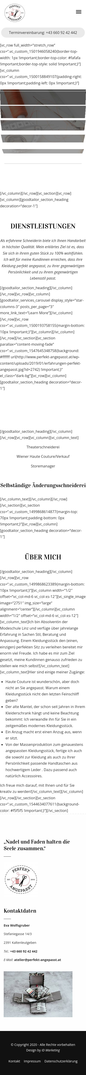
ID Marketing (51, 1050)
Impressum (32, 1061)
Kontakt (14, 1061)
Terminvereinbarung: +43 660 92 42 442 (43, 32)
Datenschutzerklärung (61, 1061)
